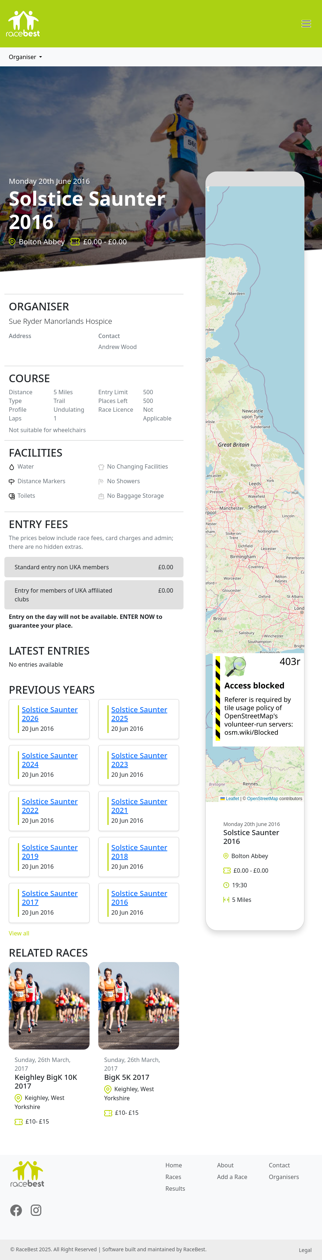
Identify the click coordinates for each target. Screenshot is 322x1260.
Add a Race (232, 1177)
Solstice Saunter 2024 (50, 760)
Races (173, 1177)
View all (19, 933)
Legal (305, 1250)
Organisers (284, 1177)
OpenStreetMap (262, 798)
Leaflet (229, 798)
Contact (279, 1165)
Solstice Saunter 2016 (139, 897)
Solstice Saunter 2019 (50, 851)
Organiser (23, 57)
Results (175, 1189)
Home (174, 1165)
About (225, 1165)
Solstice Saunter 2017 (50, 897)
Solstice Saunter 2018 (139, 851)
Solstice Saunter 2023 (139, 760)
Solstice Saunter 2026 (50, 714)
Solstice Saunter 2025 (139, 714)
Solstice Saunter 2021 (139, 805)
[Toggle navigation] (306, 24)
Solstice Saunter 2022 (50, 805)
